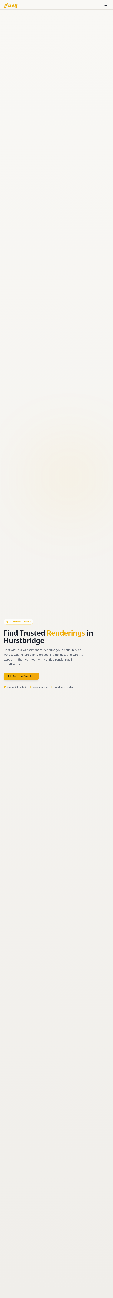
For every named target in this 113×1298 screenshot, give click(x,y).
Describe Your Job (21, 676)
